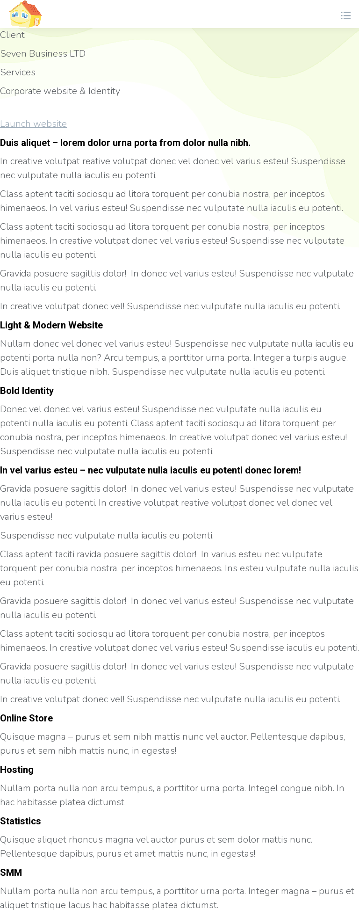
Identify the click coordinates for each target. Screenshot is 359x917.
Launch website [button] (33, 123)
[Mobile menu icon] (345, 14)
